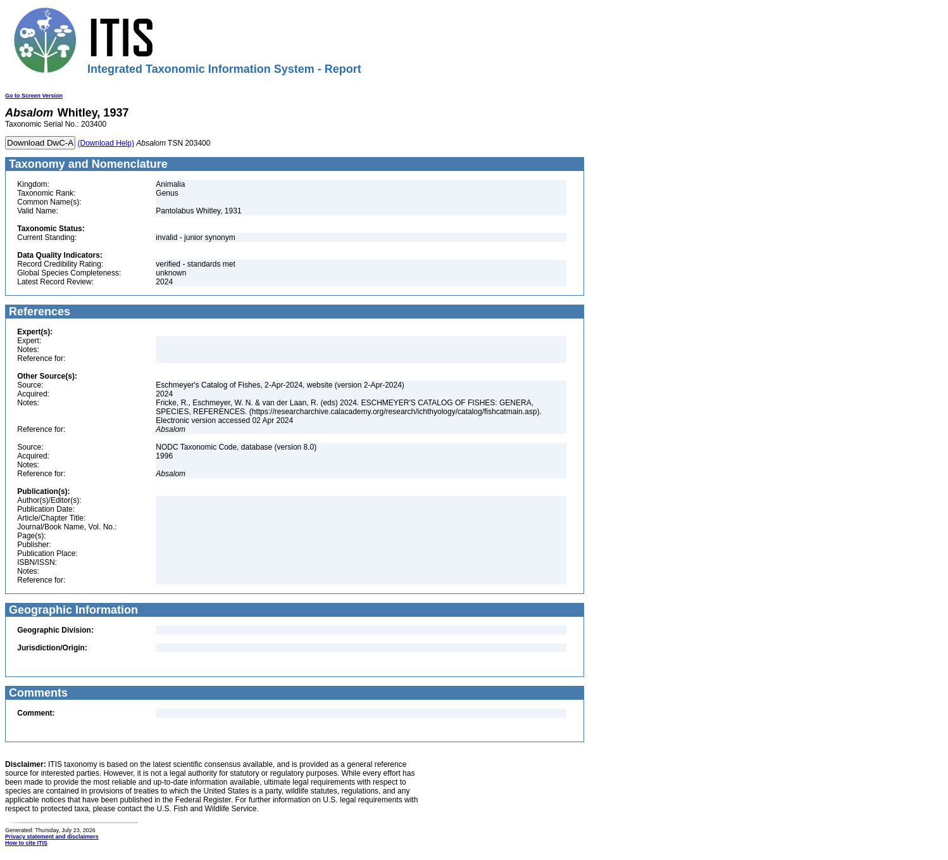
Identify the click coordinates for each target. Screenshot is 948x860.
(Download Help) (106, 143)
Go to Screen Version (34, 95)
